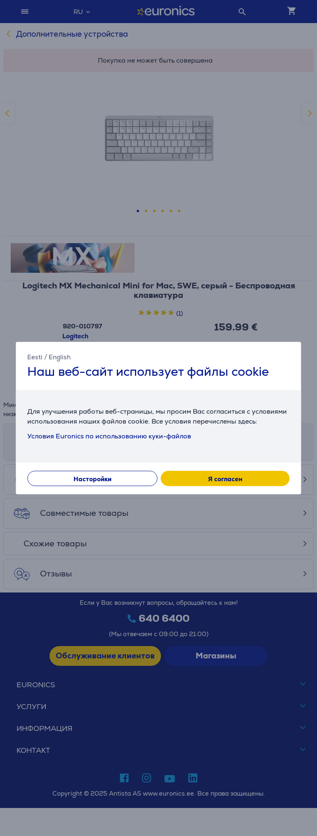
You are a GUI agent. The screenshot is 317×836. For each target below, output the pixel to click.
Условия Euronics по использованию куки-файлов (109, 436)
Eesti (35, 357)
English (60, 357)
